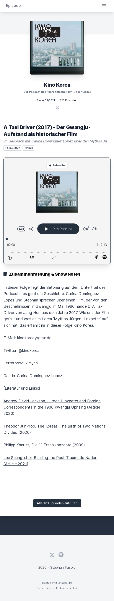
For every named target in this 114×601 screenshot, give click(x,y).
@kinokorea (28, 350)
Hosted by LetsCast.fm (57, 582)
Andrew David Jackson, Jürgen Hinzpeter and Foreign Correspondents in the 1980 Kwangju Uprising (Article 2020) (52, 407)
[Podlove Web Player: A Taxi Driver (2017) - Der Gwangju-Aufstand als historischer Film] (57, 211)
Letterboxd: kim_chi (21, 363)
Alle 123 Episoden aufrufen (57, 503)
